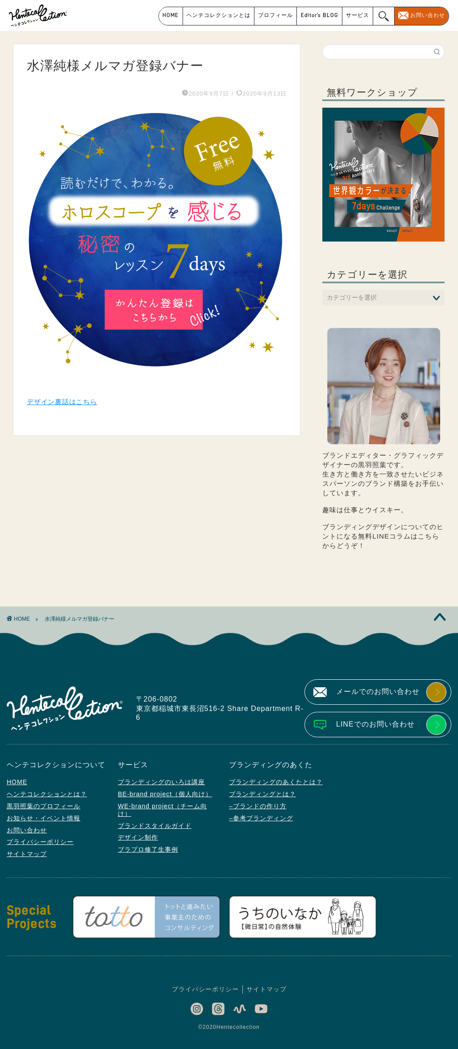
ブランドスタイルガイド (155, 825)
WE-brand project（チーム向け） (162, 809)
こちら (428, 536)
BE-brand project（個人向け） (165, 794)
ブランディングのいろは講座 (161, 782)
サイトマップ (27, 853)
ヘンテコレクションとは (218, 15)
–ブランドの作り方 (258, 806)
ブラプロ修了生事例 (148, 849)
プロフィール (275, 15)
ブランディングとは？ (262, 794)
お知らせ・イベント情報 (43, 818)
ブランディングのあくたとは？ (276, 782)
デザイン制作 (138, 837)
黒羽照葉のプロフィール (43, 806)
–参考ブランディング (261, 818)
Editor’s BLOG (319, 15)
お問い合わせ (427, 15)
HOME (170, 15)
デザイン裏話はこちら (62, 401)
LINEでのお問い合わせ (375, 724)
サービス (357, 15)
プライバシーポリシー (40, 841)
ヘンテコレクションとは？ (47, 794)
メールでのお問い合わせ (378, 691)
